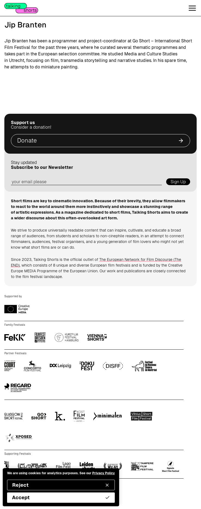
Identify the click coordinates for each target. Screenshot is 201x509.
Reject (61, 485)
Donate (100, 140)
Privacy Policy (103, 473)
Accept (61, 497)
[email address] (86, 181)
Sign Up (178, 181)
